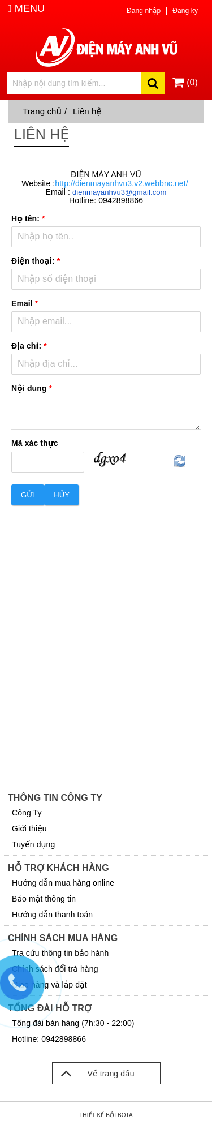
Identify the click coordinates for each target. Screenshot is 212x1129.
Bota (125, 1115)
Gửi (28, 495)
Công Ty (27, 812)
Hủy (62, 495)
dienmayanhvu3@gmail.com (119, 192)
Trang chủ (42, 111)
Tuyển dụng (33, 844)
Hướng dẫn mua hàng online (63, 882)
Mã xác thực (34, 443)
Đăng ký (185, 11)
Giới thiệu (29, 828)
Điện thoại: (35, 260)
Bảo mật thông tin (44, 898)
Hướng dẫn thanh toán (52, 914)
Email (24, 303)
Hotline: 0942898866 (49, 1039)
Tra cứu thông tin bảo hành (60, 953)
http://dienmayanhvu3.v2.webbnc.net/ (121, 183)
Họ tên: (28, 218)
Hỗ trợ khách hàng (58, 868)
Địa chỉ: (29, 345)
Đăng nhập (144, 11)
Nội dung (31, 388)
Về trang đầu (94, 1073)
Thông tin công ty (55, 797)
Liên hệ (87, 111)
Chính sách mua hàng (63, 938)
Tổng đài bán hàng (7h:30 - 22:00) (73, 1023)
